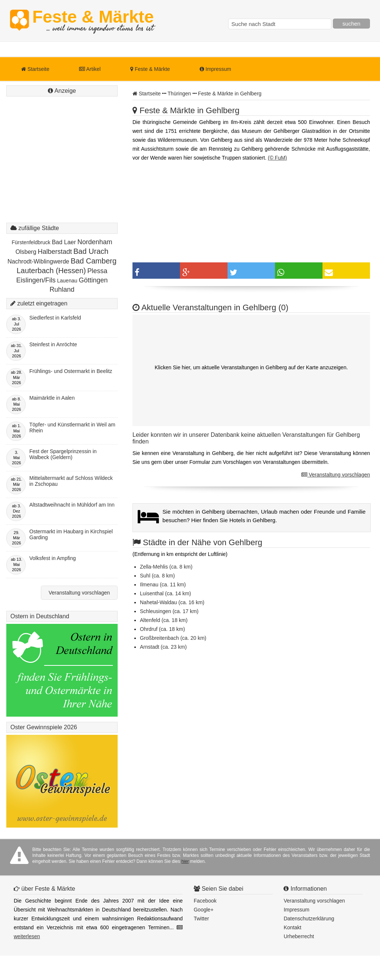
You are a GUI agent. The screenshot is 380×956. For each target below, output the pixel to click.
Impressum (215, 69)
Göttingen (93, 280)
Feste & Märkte (93, 20)
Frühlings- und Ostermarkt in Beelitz (70, 371)
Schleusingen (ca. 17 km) (169, 611)
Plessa (97, 271)
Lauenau (67, 281)
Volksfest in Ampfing (52, 558)
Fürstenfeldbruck (31, 242)
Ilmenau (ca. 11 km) (163, 584)
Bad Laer (64, 242)
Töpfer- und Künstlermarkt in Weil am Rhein (72, 427)
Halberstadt (55, 251)
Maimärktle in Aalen (52, 398)
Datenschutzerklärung (309, 918)
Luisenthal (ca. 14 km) (165, 593)
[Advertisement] (62, 167)
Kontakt (292, 927)
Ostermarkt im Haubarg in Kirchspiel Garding (71, 534)
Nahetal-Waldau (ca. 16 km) (172, 602)
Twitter (201, 918)
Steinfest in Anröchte (53, 344)
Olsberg (26, 252)
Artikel (90, 69)
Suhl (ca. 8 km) (157, 576)
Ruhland (61, 289)
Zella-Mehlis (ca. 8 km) (166, 567)
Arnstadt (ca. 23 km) (163, 647)
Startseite (35, 69)
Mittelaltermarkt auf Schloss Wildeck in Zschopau (71, 481)
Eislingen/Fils (36, 280)
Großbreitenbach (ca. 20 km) (173, 638)
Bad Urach (91, 251)
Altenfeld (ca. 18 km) (163, 620)
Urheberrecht (299, 936)
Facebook (205, 901)
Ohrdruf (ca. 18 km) (162, 629)
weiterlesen (27, 936)
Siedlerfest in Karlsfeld (55, 318)
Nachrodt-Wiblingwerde (38, 261)
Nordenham (94, 242)
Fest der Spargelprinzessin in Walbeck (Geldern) (62, 454)
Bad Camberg (93, 261)
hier (185, 861)
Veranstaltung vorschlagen (335, 475)
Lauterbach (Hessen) (51, 270)
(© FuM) (277, 158)
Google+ (203, 910)
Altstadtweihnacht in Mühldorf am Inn (72, 505)
